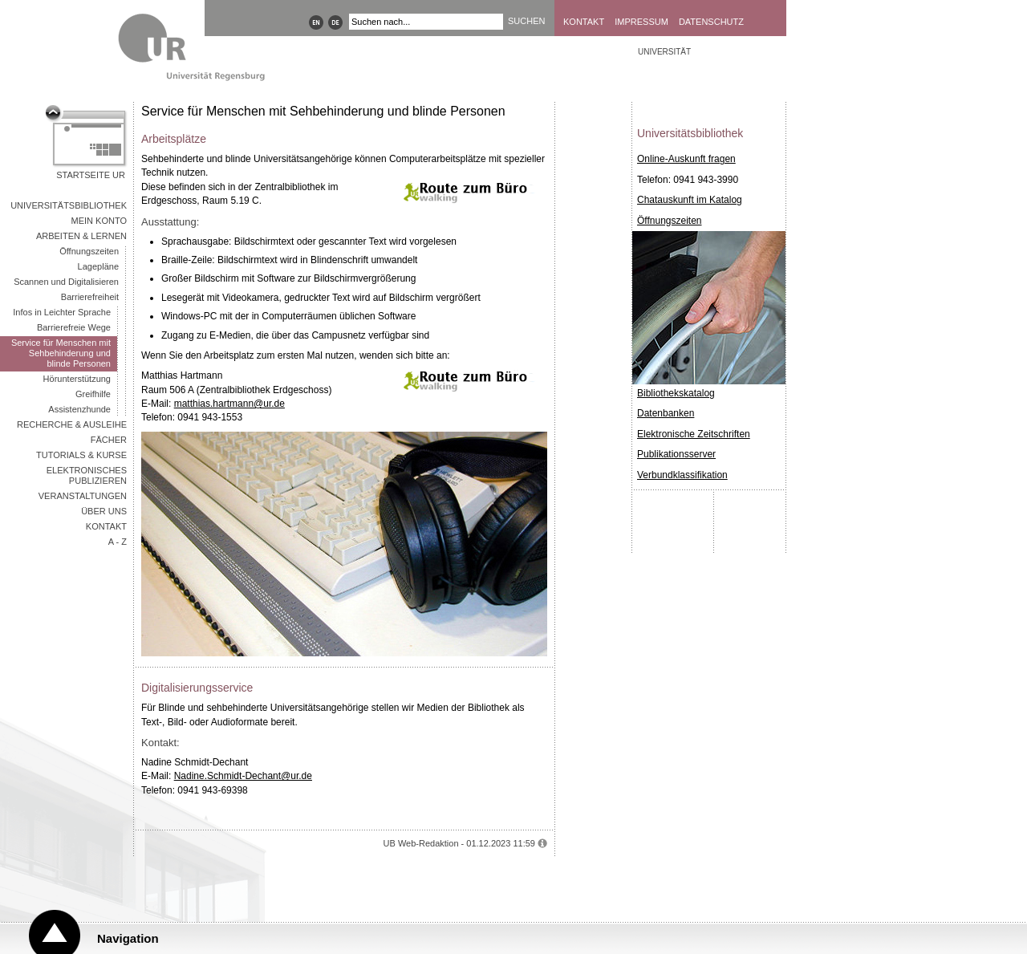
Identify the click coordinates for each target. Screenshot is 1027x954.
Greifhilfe (93, 394)
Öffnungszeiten (89, 251)
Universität (664, 51)
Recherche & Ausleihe (72, 424)
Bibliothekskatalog (676, 393)
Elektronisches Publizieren (87, 475)
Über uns (104, 511)
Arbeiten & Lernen (81, 236)
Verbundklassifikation (682, 475)
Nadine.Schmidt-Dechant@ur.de (243, 775)
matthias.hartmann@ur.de (229, 403)
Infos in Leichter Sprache (62, 312)
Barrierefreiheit (90, 297)
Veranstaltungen (83, 496)
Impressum (641, 21)
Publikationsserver (676, 454)
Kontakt (583, 21)
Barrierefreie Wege (74, 327)
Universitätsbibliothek (68, 205)
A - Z (117, 541)
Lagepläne (98, 266)
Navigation (128, 938)
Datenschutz (711, 21)
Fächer (109, 440)
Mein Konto (99, 220)
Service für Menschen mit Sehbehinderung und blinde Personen (61, 353)
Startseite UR (90, 175)
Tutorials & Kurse (81, 455)
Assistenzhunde (79, 409)
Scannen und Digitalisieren (66, 281)
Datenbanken (665, 413)
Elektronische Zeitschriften (693, 434)
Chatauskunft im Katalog (689, 199)
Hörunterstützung (77, 379)
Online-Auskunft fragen (686, 158)
